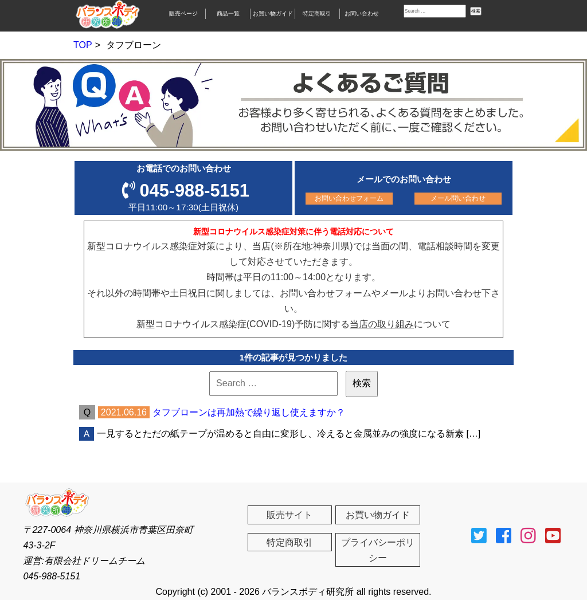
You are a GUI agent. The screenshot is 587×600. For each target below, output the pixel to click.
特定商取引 (317, 13)
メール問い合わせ (458, 198)
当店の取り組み (382, 324)
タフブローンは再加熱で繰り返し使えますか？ (248, 412)
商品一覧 (228, 13)
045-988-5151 (194, 191)
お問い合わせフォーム (349, 198)
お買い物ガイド (273, 13)
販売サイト (289, 515)
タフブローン (133, 45)
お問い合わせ (362, 13)
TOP (82, 45)
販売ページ (183, 13)
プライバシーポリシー (377, 550)
